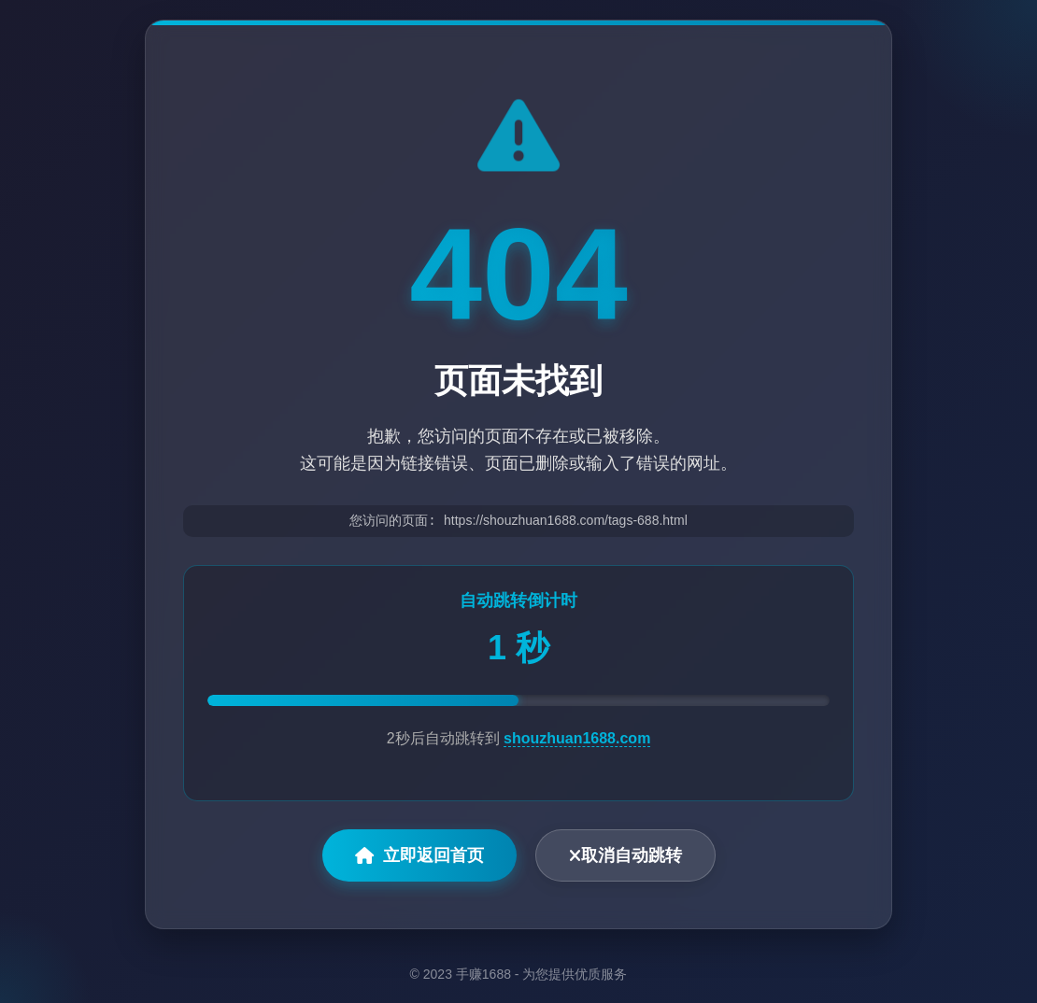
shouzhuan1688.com (577, 739)
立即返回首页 (419, 856)
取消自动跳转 (625, 856)
